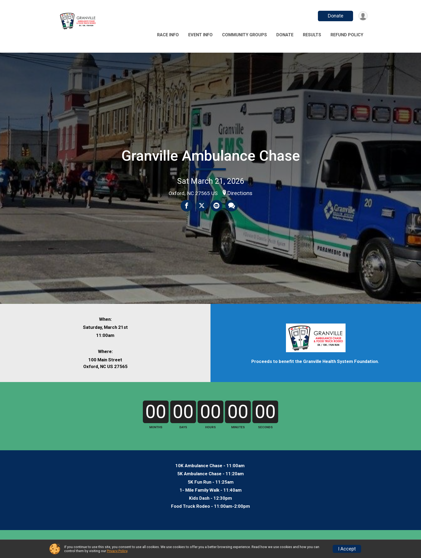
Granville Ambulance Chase (210, 155)
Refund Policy (347, 34)
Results (312, 34)
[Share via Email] (216, 205)
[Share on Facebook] (187, 205)
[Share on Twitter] (202, 205)
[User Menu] (363, 16)
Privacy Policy (117, 551)
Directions (239, 193)
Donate (335, 16)
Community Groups (244, 34)
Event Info (200, 34)
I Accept (347, 549)
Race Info (168, 34)
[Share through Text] (231, 205)
